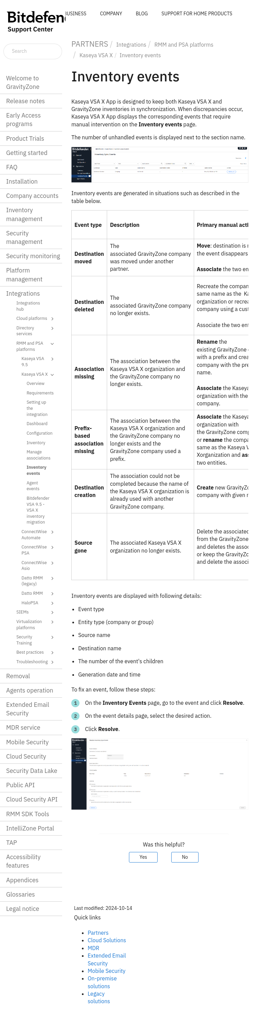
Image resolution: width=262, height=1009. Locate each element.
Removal (18, 676)
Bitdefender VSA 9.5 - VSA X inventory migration (38, 510)
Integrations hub (28, 306)
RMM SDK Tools (27, 814)
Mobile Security (27, 742)
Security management (24, 237)
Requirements (40, 392)
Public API (20, 785)
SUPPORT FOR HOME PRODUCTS (196, 14)
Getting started (26, 153)
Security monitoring (33, 256)
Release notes (25, 101)
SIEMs (36, 612)
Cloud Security (26, 756)
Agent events (33, 486)
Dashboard (37, 423)
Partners (98, 932)
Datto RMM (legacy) (38, 581)
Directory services (36, 331)
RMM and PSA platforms (36, 346)
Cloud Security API (32, 799)
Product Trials (25, 138)
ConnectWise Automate (38, 534)
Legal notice (22, 909)
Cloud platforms (36, 319)
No (185, 857)
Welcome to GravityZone (23, 82)
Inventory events (36, 470)
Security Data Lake (31, 771)
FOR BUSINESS (70, 14)
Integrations (23, 293)
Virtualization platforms (36, 624)
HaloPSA (38, 603)
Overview (36, 383)
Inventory (36, 442)
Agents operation (29, 690)
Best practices (36, 652)
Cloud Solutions (107, 940)
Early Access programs (23, 119)
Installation (22, 181)
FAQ (11, 167)
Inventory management (24, 214)
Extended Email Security (27, 709)
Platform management (24, 274)
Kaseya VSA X (38, 374)
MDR (93, 948)
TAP (11, 843)
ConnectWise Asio (38, 565)
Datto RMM (38, 593)
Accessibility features (23, 861)
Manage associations (38, 455)
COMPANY (111, 14)
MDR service (23, 727)
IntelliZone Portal (30, 828)
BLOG (142, 14)
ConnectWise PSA (38, 550)
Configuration (40, 433)
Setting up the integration (37, 408)
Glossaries (20, 894)
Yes (143, 857)
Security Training (36, 640)
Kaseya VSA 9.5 (38, 361)
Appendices (22, 880)
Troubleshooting (36, 662)
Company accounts (32, 196)
